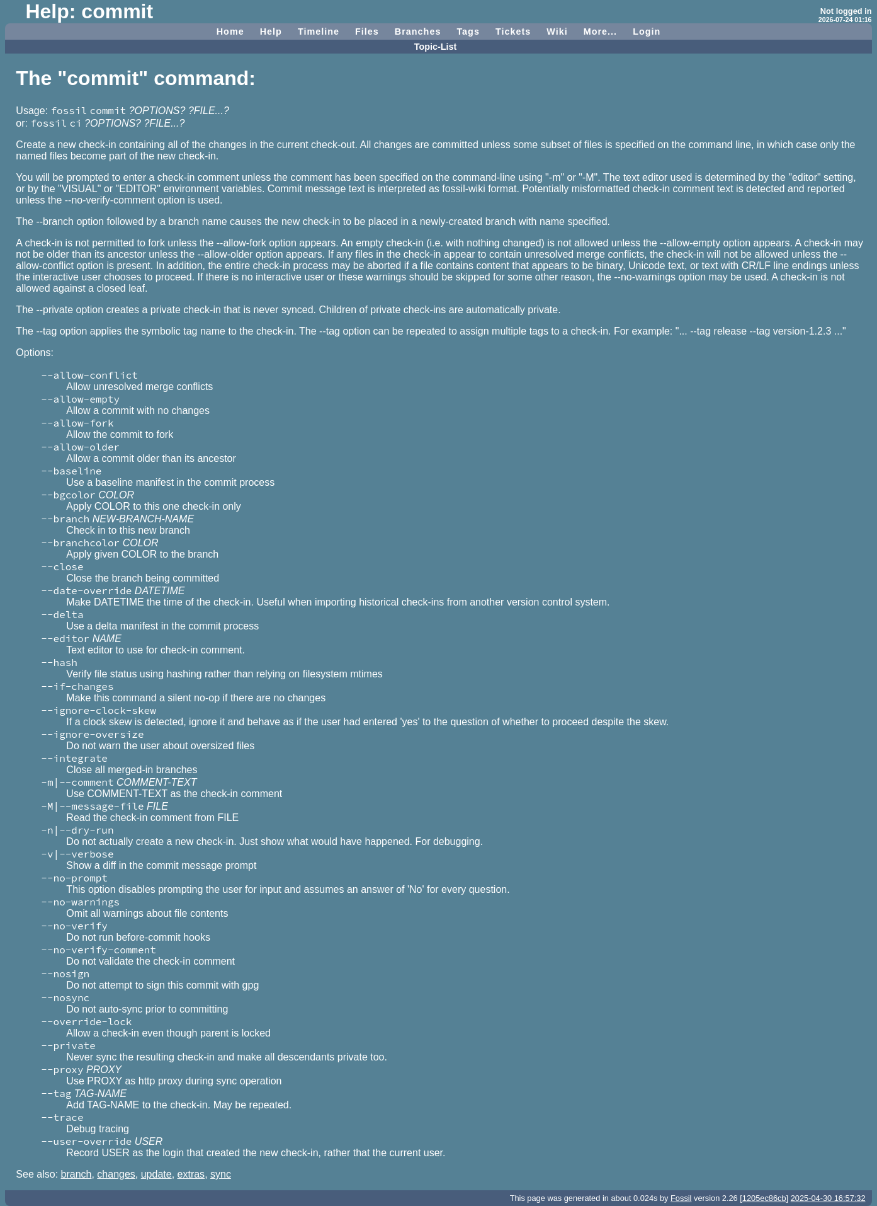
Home (230, 31)
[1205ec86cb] (764, 1198)
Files (367, 31)
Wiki (556, 31)
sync (220, 1174)
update (156, 1174)
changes (116, 1174)
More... (600, 31)
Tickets (513, 31)
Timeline (318, 31)
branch (76, 1174)
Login (646, 31)
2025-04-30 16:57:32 (828, 1198)
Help (271, 31)
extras (191, 1174)
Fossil (680, 1198)
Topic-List (435, 47)
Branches (418, 31)
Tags (468, 31)
